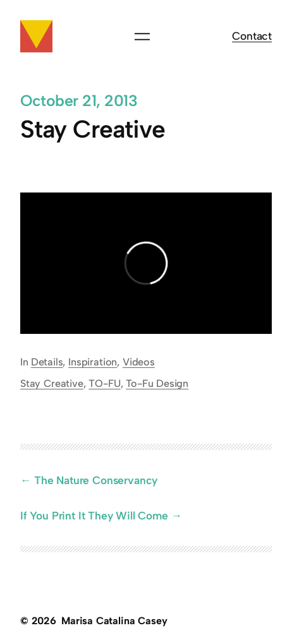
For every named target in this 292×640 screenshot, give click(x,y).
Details (47, 362)
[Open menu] (142, 36)
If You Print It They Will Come (94, 515)
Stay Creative (51, 383)
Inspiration (92, 362)
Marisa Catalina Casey (114, 621)
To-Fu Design (157, 383)
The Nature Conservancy (95, 480)
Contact (252, 35)
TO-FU (104, 383)
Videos (139, 362)
